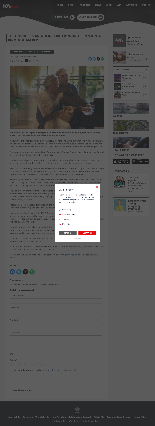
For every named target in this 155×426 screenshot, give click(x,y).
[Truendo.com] (77, 239)
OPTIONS (67, 233)
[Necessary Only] (97, 187)
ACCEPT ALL (87, 233)
